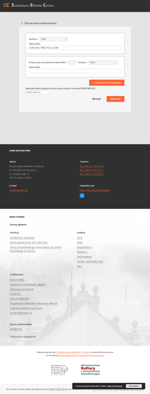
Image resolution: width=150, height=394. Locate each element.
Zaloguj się (16, 328)
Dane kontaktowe (19, 298)
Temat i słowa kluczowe (90, 261)
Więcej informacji (115, 386)
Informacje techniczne (22, 289)
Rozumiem (134, 386)
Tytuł (79, 237)
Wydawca (82, 251)
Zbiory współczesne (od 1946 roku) (29, 242)
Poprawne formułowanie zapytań (28, 284)
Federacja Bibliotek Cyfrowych (26, 308)
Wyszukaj (115, 99)
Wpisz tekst (34, 43)
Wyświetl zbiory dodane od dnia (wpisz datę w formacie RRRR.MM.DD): (61, 88)
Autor (80, 242)
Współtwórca (84, 247)
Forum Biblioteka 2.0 (21, 312)
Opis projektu (17, 279)
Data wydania (84, 256)
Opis (79, 266)
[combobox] (53, 39)
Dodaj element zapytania (106, 82)
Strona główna (18, 224)
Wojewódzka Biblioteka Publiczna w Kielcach (34, 303)
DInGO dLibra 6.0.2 (58, 389)
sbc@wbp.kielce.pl (19, 190)
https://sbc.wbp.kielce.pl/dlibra (95, 190)
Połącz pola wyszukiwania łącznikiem (47, 62)
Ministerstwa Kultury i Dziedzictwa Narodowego (81, 355)
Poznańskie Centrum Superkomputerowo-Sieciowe (118, 389)
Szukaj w (33, 39)
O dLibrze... (16, 293)
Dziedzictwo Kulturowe (22, 237)
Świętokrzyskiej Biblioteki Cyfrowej (73, 352)
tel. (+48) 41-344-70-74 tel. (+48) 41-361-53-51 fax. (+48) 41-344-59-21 (92, 170)
